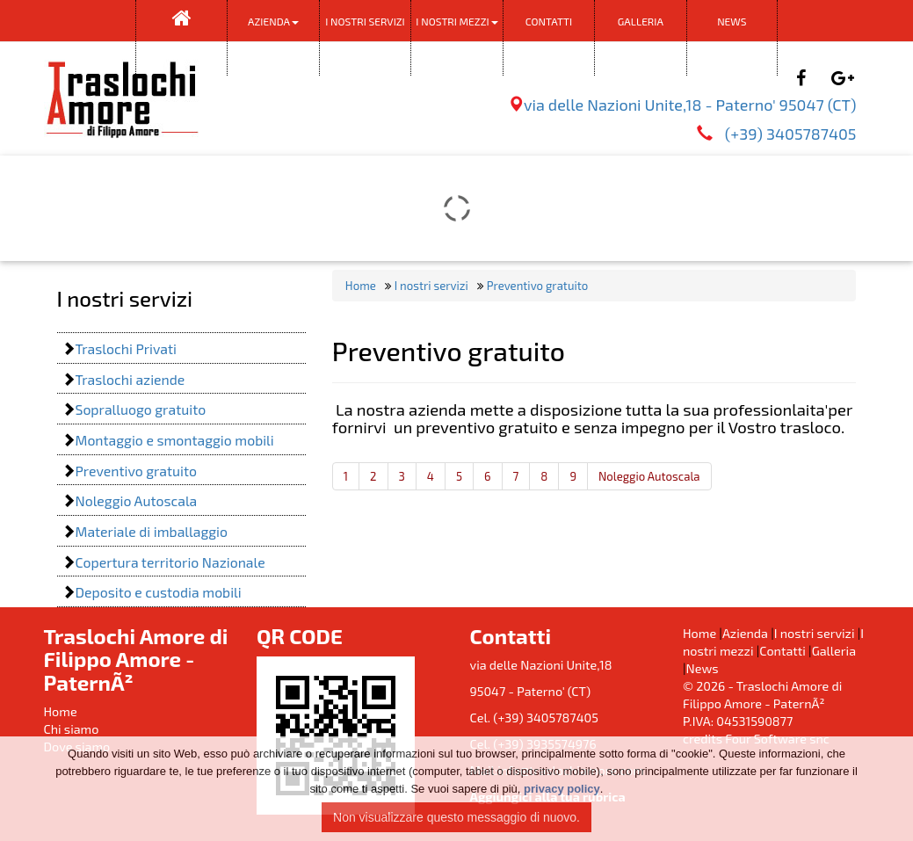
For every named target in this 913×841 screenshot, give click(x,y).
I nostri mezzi (456, 21)
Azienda (273, 21)
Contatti (548, 21)
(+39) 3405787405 (789, 133)
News (731, 21)
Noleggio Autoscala (649, 476)
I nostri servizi (364, 36)
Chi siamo (71, 728)
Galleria (640, 21)
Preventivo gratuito (536, 286)
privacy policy (562, 788)
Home (360, 286)
